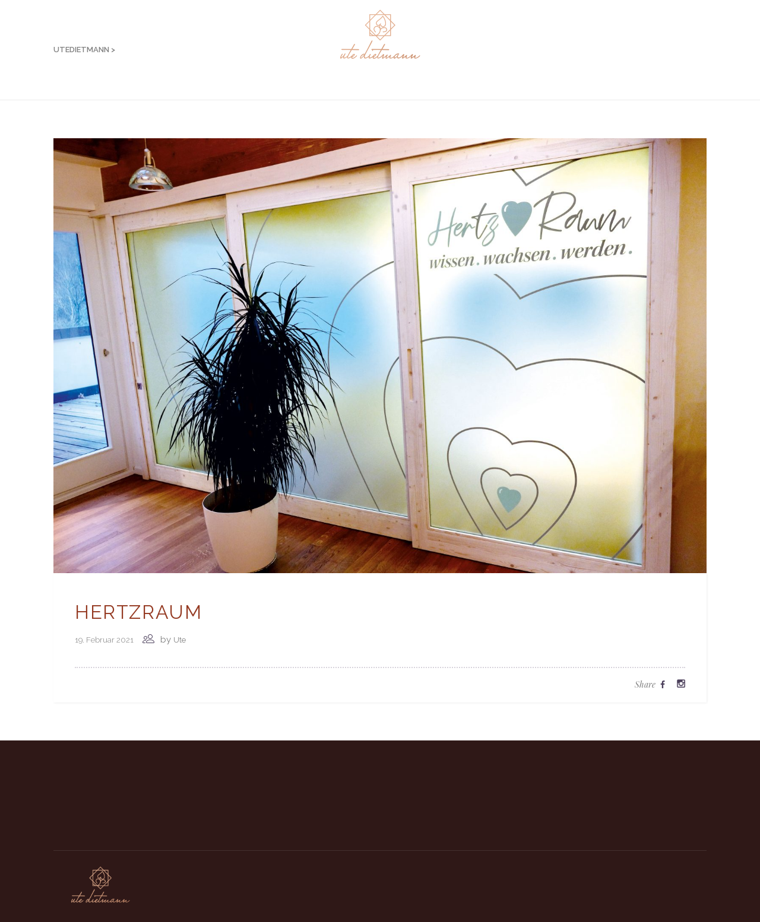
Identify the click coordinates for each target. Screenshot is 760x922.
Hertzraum (138, 612)
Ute (179, 639)
